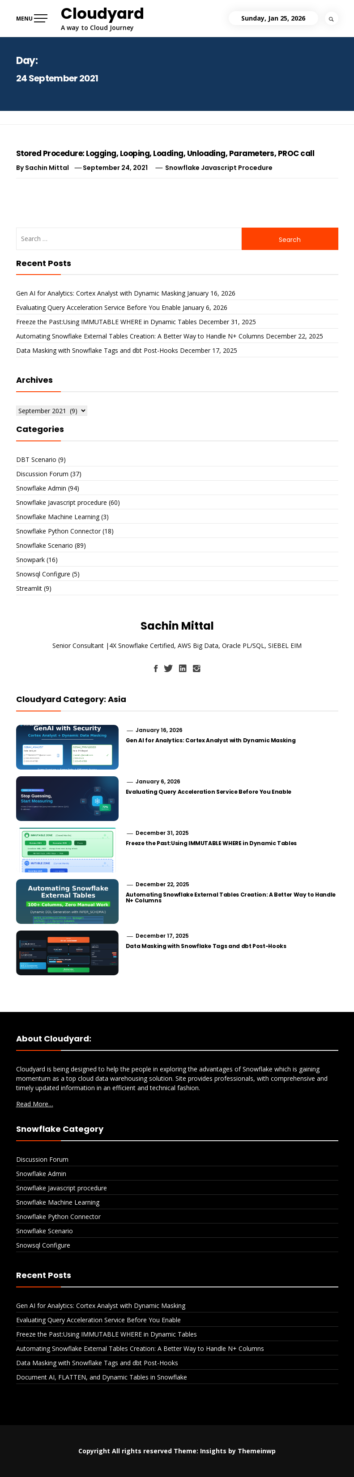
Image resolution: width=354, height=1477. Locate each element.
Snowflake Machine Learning (57, 516)
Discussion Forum (42, 474)
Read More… (34, 1104)
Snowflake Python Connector (58, 531)
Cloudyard (102, 13)
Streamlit (29, 588)
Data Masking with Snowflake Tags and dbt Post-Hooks (97, 350)
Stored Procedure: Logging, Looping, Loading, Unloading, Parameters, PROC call (165, 153)
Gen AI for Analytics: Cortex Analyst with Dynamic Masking (100, 293)
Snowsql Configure (43, 574)
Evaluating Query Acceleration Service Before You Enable (98, 307)
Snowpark (30, 559)
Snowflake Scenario (44, 545)
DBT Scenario (36, 459)
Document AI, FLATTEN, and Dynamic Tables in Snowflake (101, 1377)
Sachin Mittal (47, 167)
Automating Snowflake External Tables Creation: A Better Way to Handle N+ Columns (140, 336)
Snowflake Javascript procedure (219, 167)
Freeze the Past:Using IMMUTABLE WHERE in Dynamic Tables (106, 321)
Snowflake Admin (41, 488)
